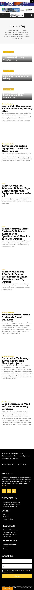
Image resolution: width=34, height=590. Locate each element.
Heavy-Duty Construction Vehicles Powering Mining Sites (17, 108)
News (3, 183)
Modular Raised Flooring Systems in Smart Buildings (16, 317)
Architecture (6, 402)
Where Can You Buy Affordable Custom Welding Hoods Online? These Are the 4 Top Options (15, 276)
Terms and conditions (21, 570)
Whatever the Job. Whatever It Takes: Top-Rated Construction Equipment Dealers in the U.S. (16, 190)
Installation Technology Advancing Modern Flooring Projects (16, 361)
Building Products (9, 52)
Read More (5, 486)
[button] (3, 15)
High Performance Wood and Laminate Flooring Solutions (16, 406)
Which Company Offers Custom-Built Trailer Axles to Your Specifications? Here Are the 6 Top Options (16, 233)
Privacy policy (8, 572)
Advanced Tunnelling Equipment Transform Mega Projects (15, 148)
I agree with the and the (16, 571)
